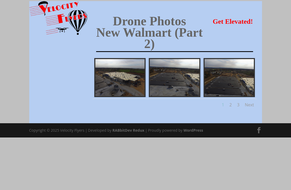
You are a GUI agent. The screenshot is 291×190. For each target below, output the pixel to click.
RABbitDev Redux (128, 130)
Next (249, 105)
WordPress (193, 130)
